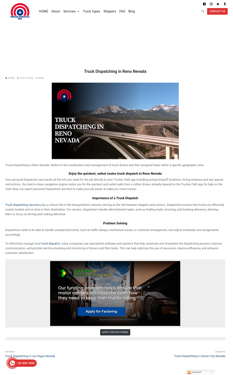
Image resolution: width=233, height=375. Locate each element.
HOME (43, 11)
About (55, 11)
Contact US (217, 11)
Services (71, 11)
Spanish (194, 372)
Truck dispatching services (22, 204)
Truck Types (91, 11)
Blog (131, 11)
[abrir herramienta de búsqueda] (202, 11)
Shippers (110, 11)
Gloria (10, 78)
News (40, 78)
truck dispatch (50, 243)
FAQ (122, 11)
